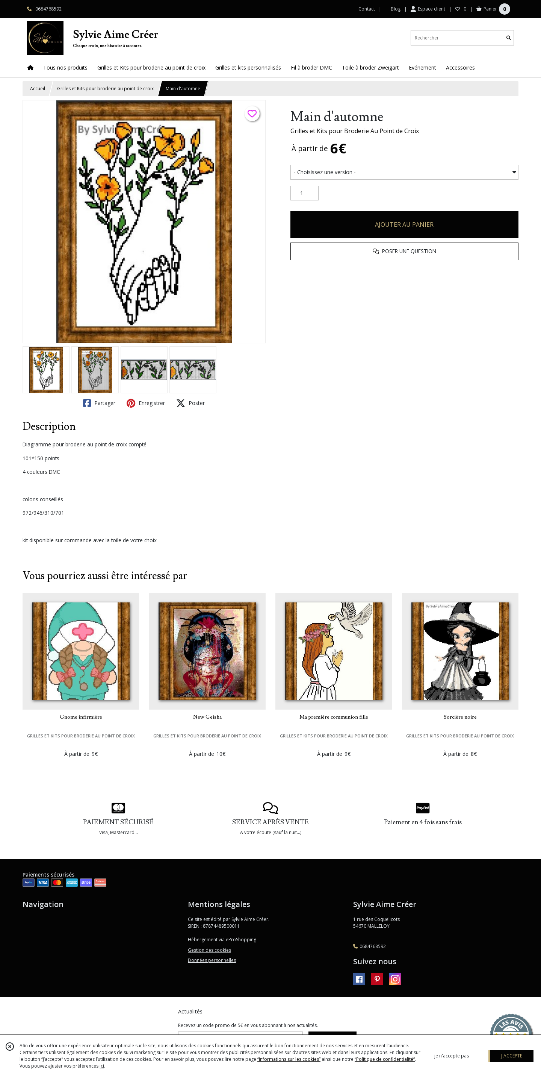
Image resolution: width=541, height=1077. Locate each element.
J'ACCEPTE (511, 1056)
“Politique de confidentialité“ (385, 1059)
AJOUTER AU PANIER (404, 224)
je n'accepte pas (451, 1056)
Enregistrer (146, 403)
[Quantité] (304, 193)
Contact (366, 9)
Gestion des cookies (209, 950)
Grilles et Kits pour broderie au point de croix (105, 88)
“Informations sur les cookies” (288, 1059)
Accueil (37, 88)
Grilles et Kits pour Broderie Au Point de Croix (354, 131)
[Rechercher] (509, 37)
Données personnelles (212, 960)
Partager (99, 403)
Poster (190, 403)
